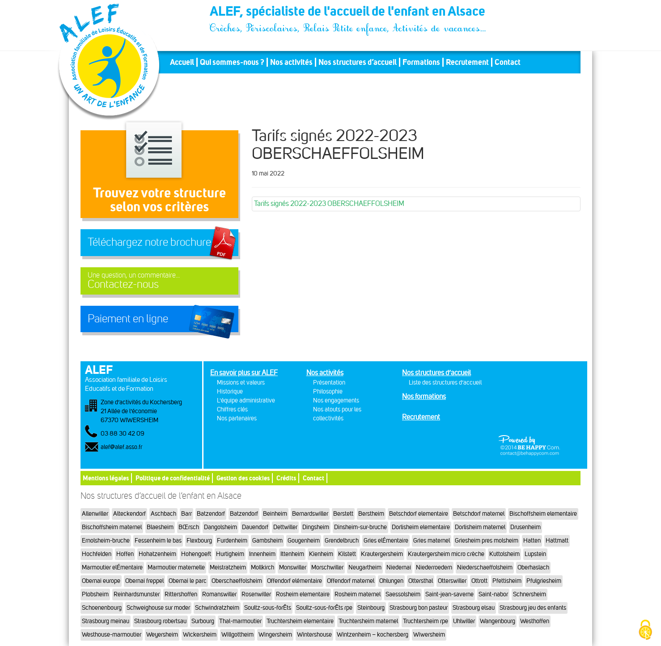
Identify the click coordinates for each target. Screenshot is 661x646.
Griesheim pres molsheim (486, 540)
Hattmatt (557, 540)
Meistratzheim (228, 567)
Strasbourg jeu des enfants (533, 608)
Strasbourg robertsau (160, 621)
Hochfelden (96, 554)
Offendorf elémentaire (294, 581)
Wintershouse (314, 634)
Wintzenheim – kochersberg (372, 634)
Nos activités (291, 62)
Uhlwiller (464, 621)
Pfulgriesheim (543, 581)
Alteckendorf (129, 514)
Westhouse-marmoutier (111, 634)
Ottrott (479, 581)
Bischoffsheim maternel (112, 527)
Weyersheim (162, 634)
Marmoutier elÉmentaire (112, 567)
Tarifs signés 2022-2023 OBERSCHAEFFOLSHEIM (329, 203)
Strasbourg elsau (474, 608)
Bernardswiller (310, 514)
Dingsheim (315, 527)
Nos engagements (336, 400)
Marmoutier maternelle (176, 567)
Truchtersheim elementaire (300, 621)
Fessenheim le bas (158, 540)
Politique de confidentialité (173, 478)
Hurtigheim (230, 554)
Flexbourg (199, 540)
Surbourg (202, 621)
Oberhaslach (533, 567)
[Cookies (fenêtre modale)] (645, 630)
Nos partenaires (237, 418)
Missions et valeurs (241, 382)
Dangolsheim (220, 527)
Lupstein (535, 554)
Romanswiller (219, 594)
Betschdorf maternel (478, 514)
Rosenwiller (256, 594)
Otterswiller (452, 581)
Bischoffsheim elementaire (543, 514)
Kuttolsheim (504, 554)
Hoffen (125, 554)
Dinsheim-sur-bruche (360, 527)
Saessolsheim (403, 594)
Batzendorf (211, 514)
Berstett (343, 514)
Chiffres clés (232, 409)
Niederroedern (434, 567)
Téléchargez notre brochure (149, 242)
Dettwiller (285, 527)
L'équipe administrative (246, 400)
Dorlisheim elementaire (421, 527)
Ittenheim (292, 554)
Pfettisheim (506, 581)
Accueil (182, 62)
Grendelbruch (342, 540)
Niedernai (398, 567)
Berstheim (371, 514)
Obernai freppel (144, 581)
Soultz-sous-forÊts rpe (324, 608)
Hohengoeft (196, 554)
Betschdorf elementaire (418, 514)
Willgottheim (237, 634)
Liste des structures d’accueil (445, 382)
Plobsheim (95, 594)
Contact (508, 62)
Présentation (329, 382)
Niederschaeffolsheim (485, 567)
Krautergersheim (382, 554)
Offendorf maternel (350, 581)
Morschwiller (327, 567)
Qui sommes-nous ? (232, 62)
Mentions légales (106, 478)
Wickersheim (199, 634)
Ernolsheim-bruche (106, 540)
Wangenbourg (497, 621)
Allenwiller (95, 514)
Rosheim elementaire (303, 594)
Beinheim (275, 514)
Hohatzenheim (157, 554)
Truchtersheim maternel (368, 621)
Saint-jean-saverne (449, 594)
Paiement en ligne (128, 318)
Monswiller (292, 567)
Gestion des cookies (243, 478)
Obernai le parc (188, 581)
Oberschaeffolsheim (237, 581)
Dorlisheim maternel (480, 527)
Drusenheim (525, 527)
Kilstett (347, 554)
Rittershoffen (181, 594)
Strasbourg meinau (105, 621)
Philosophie (328, 391)
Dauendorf (255, 527)
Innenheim (262, 554)
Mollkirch (262, 567)
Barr (186, 514)
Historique (230, 391)
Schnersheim (529, 594)
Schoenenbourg (102, 608)
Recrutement (467, 62)
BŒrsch (188, 527)
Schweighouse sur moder (158, 608)
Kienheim (321, 554)
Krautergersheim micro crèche (446, 554)
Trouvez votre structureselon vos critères (159, 199)
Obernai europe (101, 581)
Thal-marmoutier (240, 621)
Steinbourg (371, 608)
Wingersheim (275, 634)
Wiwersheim (429, 634)
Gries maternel (431, 540)
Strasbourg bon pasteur (419, 608)
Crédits (286, 478)
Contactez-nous (159, 281)
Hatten (532, 540)
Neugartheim (364, 567)
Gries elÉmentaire (386, 540)
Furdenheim (232, 540)
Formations (421, 62)
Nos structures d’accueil (357, 62)
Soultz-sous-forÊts (267, 608)
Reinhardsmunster (137, 594)
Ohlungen (391, 581)
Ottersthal (420, 581)
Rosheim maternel (358, 594)
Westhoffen (534, 621)
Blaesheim (160, 527)
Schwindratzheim (217, 608)
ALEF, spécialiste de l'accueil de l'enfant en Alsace (348, 12)
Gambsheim (267, 540)
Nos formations (424, 396)
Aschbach (163, 514)
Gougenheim (304, 540)
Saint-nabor (493, 594)
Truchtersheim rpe (425, 621)
